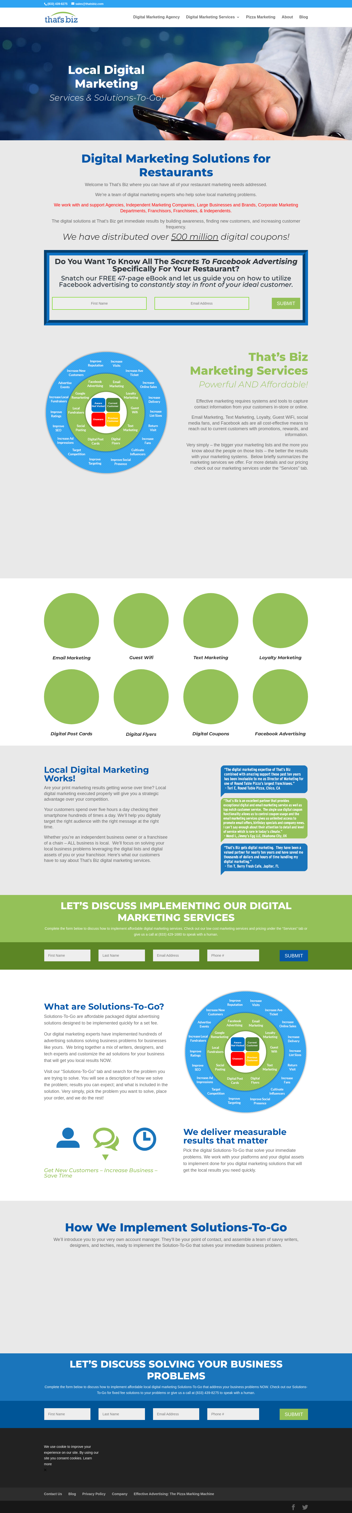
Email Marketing (72, 658)
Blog (303, 17)
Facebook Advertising (280, 734)
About (287, 17)
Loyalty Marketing (280, 657)
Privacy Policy (94, 1494)
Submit (286, 303)
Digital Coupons (210, 734)
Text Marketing (210, 657)
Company (120, 1494)
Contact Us (53, 1494)
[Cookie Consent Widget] (71, 1458)
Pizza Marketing (260, 17)
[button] (71, 1470)
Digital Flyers (141, 734)
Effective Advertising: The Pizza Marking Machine (174, 1494)
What (57, 1006)
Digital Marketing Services (210, 17)
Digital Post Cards (71, 734)
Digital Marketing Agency (156, 17)
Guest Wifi (141, 657)
